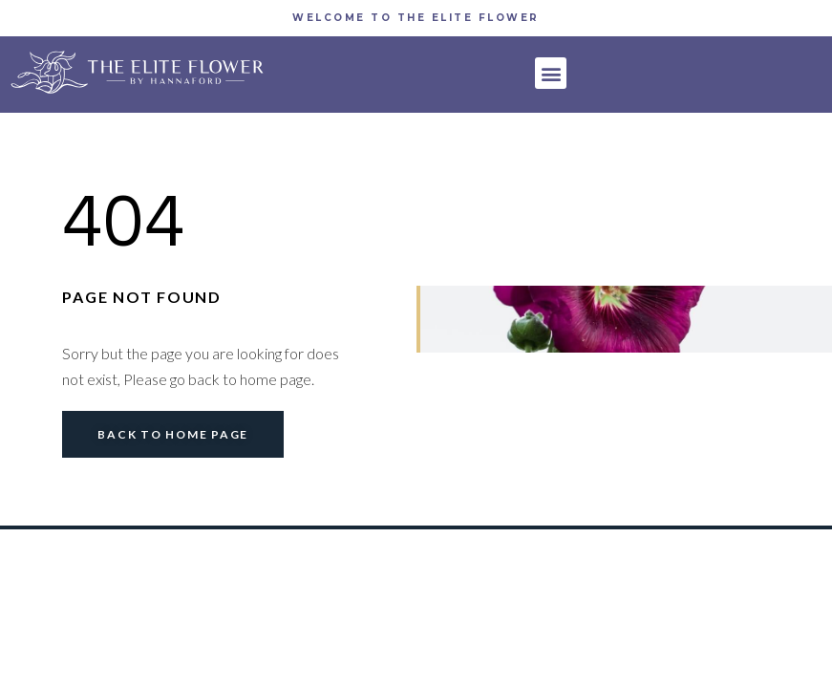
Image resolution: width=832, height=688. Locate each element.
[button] (550, 73)
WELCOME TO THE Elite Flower (416, 17)
